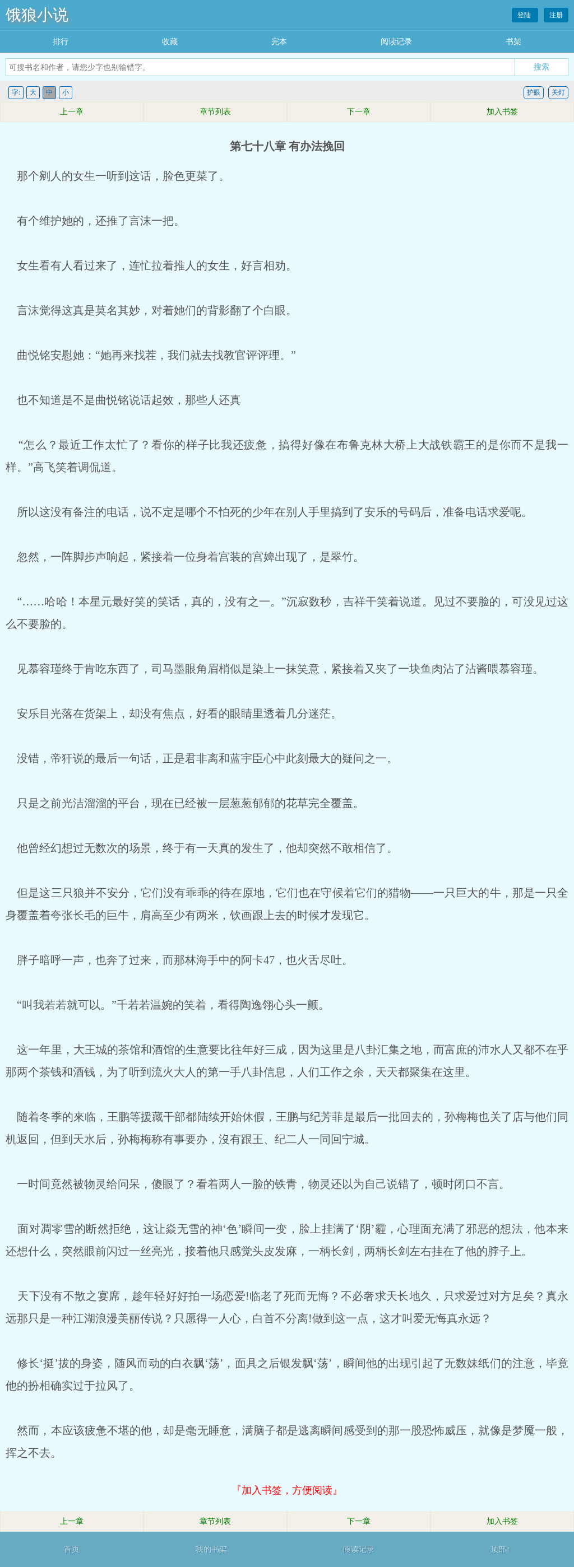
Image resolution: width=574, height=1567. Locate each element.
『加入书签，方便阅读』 (287, 1490)
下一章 (359, 112)
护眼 (533, 92)
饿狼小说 (37, 15)
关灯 (558, 92)
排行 (60, 42)
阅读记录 (396, 42)
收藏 (170, 42)
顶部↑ (500, 1549)
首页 (72, 1549)
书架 (513, 42)
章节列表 (215, 112)
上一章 (72, 112)
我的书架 (211, 1549)
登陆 (525, 15)
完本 (279, 42)
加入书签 (502, 112)
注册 (556, 15)
